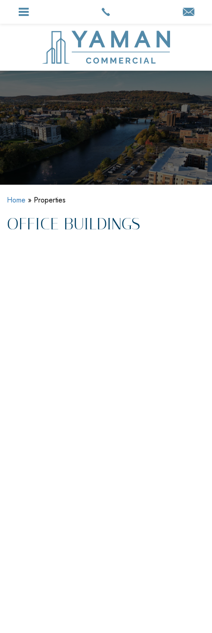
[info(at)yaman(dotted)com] (188, 13)
